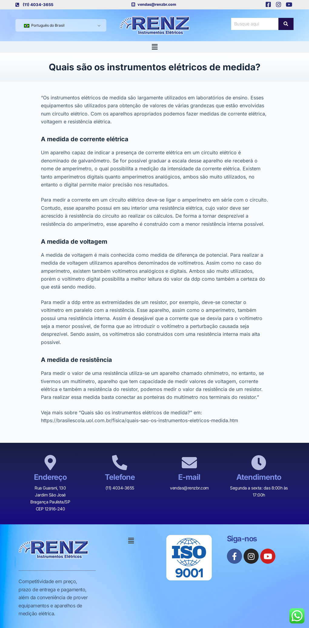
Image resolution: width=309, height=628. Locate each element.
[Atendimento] (258, 462)
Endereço (50, 477)
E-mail (189, 477)
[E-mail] (189, 462)
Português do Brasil (44, 25)
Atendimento (258, 477)
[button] (154, 46)
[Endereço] (50, 462)
